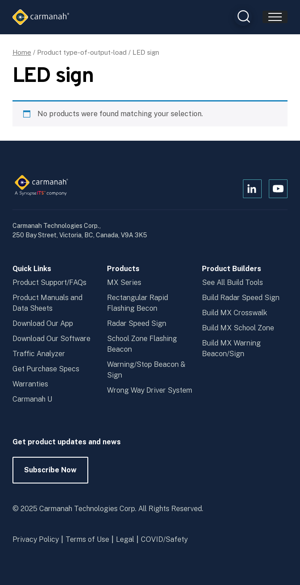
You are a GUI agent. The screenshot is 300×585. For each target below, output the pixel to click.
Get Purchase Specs (45, 369)
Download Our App (42, 323)
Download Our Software (51, 338)
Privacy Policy (35, 539)
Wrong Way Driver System (149, 390)
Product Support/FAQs (49, 282)
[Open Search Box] (243, 17)
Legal (125, 539)
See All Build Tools (232, 282)
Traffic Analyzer (38, 353)
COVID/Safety (164, 539)
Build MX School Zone (238, 328)
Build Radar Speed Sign (240, 297)
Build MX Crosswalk (234, 313)
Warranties (30, 384)
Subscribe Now (50, 474)
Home (21, 52)
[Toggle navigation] (275, 17)
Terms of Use (87, 539)
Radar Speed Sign (136, 323)
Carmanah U (32, 399)
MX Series (124, 282)
